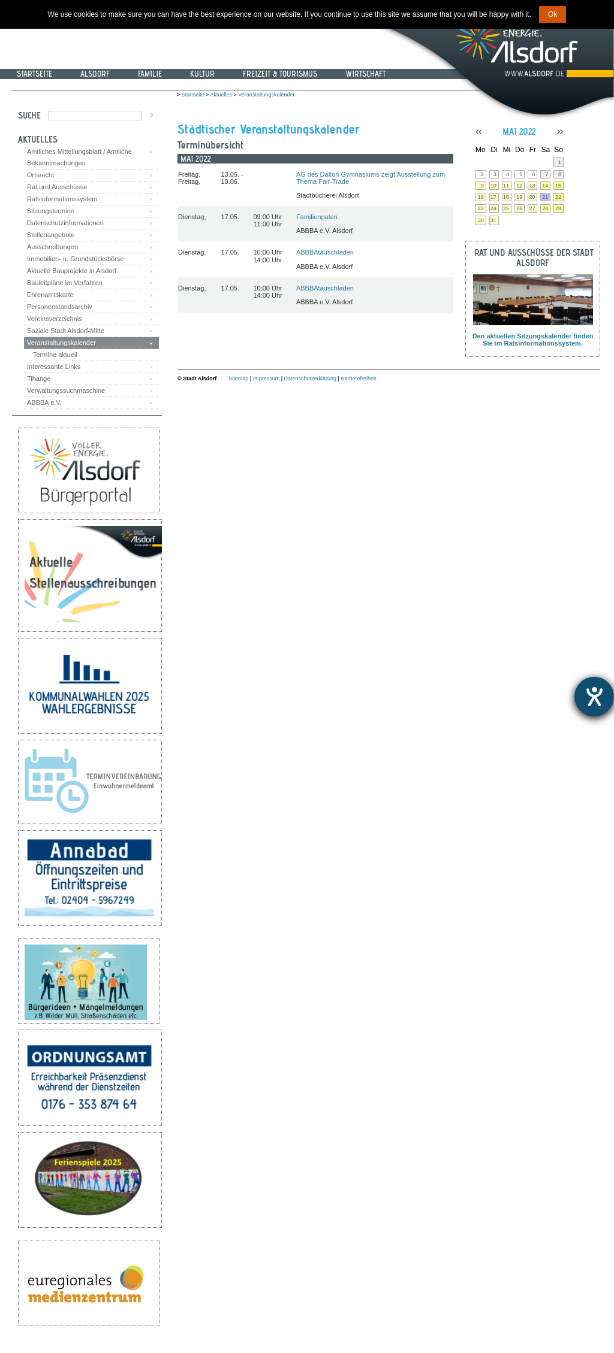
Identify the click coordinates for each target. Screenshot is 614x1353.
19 (519, 197)
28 (545, 208)
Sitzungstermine (50, 210)
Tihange (38, 378)
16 (481, 197)
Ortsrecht (40, 174)
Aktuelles (221, 95)
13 (532, 186)
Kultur (202, 73)
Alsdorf (95, 73)
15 (558, 186)
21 (545, 197)
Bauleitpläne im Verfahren (65, 282)
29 (558, 208)
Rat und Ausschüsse (57, 186)
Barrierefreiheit (358, 379)
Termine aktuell (55, 354)
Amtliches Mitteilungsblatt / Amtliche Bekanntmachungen (79, 157)
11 (506, 186)
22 (558, 197)
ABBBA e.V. (44, 402)
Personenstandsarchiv (59, 306)
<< (478, 132)
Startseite (34, 73)
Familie (150, 73)
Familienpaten (317, 216)
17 (493, 197)
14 (545, 186)
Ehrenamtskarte (50, 294)
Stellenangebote (51, 234)
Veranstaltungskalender (61, 342)
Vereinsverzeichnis (54, 318)
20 (532, 197)
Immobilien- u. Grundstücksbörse (75, 258)
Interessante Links (53, 366)
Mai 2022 (518, 131)
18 (506, 197)
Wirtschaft (365, 73)
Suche (29, 115)
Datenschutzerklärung (310, 379)
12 (519, 186)
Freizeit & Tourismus (280, 73)
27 (532, 208)
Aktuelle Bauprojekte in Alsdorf (71, 270)
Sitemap (238, 379)
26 (519, 208)
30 (481, 220)
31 (493, 220)
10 (493, 186)
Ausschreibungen (52, 246)
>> (560, 132)
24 (493, 208)
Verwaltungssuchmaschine (66, 390)
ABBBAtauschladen (325, 252)
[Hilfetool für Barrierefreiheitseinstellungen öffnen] (594, 696)
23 (481, 208)
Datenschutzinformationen (65, 222)
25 (506, 208)
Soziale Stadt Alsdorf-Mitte (65, 330)
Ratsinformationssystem (62, 198)
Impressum (266, 379)
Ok (552, 14)
